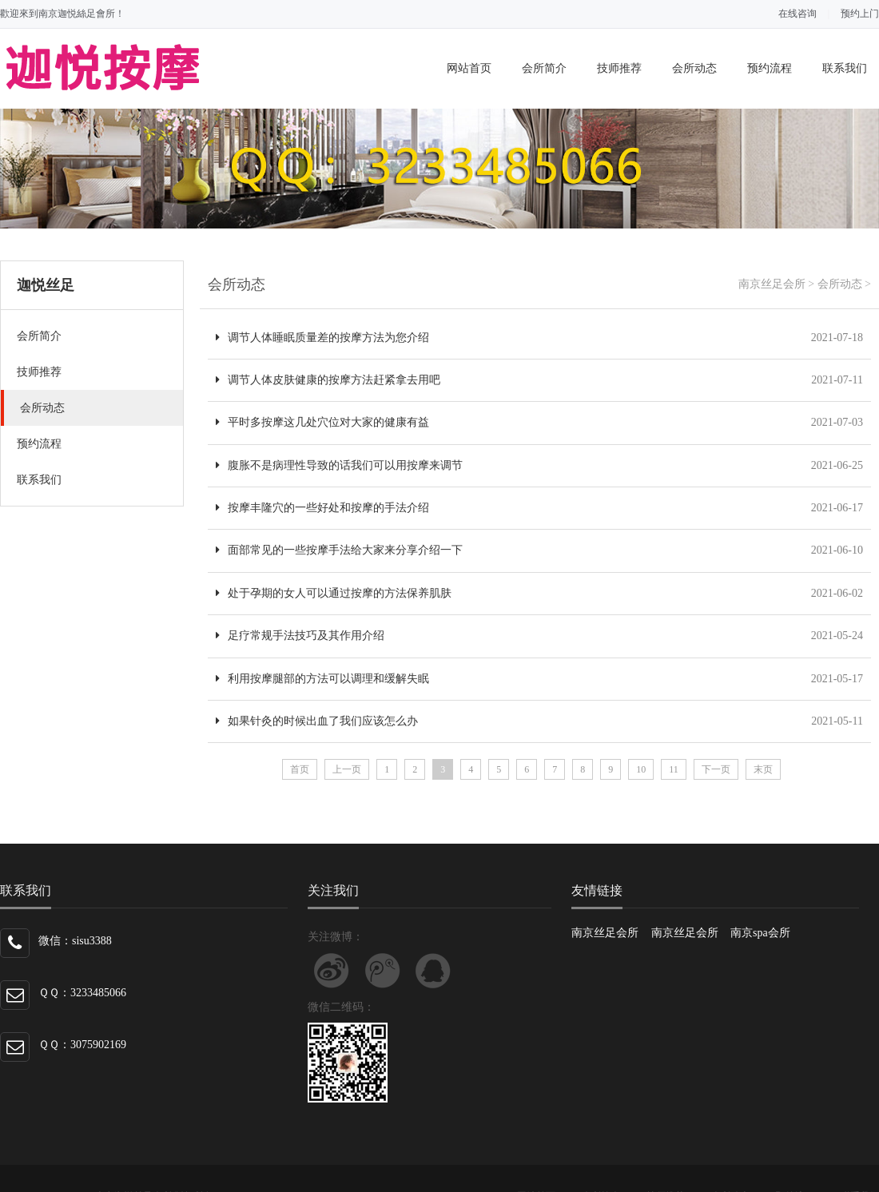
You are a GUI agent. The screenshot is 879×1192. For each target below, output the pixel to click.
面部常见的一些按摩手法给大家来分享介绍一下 (339, 550)
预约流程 (769, 68)
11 (673, 769)
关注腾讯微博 (382, 970)
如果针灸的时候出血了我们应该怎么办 (317, 721)
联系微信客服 (433, 970)
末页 (763, 769)
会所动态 (694, 68)
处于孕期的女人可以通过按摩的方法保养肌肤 (333, 593)
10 (641, 769)
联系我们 (844, 68)
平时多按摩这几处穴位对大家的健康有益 (322, 422)
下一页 (716, 769)
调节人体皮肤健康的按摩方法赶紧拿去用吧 (328, 380)
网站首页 (469, 68)
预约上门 (860, 13)
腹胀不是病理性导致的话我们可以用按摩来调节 (339, 465)
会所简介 (544, 68)
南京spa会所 (760, 933)
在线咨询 (797, 13)
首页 (299, 769)
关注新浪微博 (331, 970)
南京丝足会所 (771, 284)
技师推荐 (619, 68)
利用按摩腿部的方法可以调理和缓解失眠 (322, 679)
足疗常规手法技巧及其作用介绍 (300, 636)
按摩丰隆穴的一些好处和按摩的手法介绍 (322, 508)
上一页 (346, 769)
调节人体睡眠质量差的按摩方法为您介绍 (322, 338)
